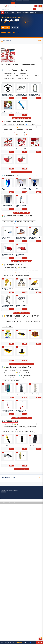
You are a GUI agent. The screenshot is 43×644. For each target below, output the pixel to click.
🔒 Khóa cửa (13, 431)
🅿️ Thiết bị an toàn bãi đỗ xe (7, 221)
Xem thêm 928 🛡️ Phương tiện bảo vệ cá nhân (22, 118)
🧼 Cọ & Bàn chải (29, 129)
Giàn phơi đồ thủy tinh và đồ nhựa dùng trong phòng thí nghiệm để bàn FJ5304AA (34, 394)
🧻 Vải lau (38, 124)
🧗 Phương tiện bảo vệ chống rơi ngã (23, 78)
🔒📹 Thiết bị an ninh (10, 421)
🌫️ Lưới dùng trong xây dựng (29, 221)
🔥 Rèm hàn (28, 134)
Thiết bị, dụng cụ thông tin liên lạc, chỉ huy (26, 431)
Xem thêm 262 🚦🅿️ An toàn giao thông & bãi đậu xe (21, 261)
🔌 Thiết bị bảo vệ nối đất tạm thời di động (10, 270)
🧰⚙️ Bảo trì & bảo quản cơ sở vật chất (17, 121)
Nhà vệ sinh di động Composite (7, 393)
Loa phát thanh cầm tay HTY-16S (7, 461)
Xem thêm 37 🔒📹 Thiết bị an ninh (21, 469)
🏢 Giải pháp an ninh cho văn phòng (9, 426)
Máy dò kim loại (37, 429)
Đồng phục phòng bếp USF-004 (21, 188)
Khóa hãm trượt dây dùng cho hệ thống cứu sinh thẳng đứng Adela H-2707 (21, 95)
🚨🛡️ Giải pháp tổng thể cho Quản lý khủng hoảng (11, 321)
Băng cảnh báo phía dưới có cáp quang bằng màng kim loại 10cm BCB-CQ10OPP (21, 238)
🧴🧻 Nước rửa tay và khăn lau (25, 375)
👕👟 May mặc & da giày (11, 175)
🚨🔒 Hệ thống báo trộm (7, 424)
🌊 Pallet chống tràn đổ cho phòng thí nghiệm (31, 321)
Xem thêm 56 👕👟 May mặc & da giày (21, 212)
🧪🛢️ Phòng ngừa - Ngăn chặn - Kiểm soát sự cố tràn (12, 318)
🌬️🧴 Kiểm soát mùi (20, 377)
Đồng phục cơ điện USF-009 (7, 205)
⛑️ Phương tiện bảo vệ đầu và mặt (8, 73)
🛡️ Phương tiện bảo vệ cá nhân (14, 70)
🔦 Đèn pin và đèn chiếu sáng (7, 134)
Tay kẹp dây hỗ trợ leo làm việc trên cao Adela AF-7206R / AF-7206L (7, 112)
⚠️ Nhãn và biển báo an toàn (7, 129)
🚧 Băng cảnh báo (25, 132)
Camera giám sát (5, 431)
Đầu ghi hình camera (18, 429)
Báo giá (11, 114)
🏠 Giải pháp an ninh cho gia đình (29, 424)
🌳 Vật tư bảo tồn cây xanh (7, 372)
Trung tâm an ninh (21, 426)
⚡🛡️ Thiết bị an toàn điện (12, 265)
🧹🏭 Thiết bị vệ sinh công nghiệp (8, 370)
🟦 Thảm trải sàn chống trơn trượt (8, 127)
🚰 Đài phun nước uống (6, 132)
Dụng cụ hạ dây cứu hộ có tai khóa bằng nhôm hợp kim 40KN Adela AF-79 (7, 95)
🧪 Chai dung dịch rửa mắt (7, 326)
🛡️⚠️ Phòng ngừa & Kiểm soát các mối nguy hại (20, 316)
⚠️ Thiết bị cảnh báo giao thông (8, 218)
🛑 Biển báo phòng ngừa (7, 223)
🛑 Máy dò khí (33, 127)
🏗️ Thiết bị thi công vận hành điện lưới (22, 272)
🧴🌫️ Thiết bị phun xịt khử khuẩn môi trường (10, 380)
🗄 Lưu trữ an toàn (20, 124)
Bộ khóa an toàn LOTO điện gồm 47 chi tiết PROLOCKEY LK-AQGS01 (21, 149)
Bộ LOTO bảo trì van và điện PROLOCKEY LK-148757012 (19, 64)
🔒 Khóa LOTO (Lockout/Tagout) (8, 124)
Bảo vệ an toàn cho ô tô (31, 426)
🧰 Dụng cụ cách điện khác (7, 272)
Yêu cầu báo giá (15, 27)
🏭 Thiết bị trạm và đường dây (7, 275)
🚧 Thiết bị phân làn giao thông (22, 218)
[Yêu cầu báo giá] (40, 639)
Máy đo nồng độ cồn (28, 429)
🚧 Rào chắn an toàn (19, 129)
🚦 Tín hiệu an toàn (17, 223)
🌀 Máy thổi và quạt (30, 124)
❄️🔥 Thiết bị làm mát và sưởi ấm (23, 370)
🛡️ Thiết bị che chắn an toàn (29, 223)
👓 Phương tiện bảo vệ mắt (22, 73)
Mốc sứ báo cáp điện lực (20, 288)
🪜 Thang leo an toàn (20, 134)
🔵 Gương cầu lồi (18, 221)
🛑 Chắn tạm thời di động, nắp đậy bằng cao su (29, 270)
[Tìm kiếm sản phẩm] (21, 6)
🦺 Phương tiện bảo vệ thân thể (8, 78)
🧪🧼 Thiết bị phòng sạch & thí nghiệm (9, 375)
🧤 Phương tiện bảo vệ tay (35, 75)
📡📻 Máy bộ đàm (17, 424)
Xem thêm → (40, 477)
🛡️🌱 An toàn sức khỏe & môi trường (16, 367)
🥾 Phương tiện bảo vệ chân (7, 80)
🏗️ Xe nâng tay (16, 132)
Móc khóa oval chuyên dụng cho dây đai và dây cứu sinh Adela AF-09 (34, 95)
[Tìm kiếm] (35, 6)
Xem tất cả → (40, 40)
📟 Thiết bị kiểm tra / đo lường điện (22, 275)
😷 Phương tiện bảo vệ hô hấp (7, 75)
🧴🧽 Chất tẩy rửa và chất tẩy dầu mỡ (22, 372)
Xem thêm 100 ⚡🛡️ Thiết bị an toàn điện (21, 312)
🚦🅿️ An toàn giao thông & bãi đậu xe (17, 216)
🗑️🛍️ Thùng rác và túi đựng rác (8, 377)
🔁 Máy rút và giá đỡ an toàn (22, 127)
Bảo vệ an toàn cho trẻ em (7, 429)
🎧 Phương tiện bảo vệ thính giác (22, 75)
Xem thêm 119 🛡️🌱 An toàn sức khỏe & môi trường (21, 417)
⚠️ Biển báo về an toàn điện (23, 267)
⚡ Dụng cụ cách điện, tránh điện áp (9, 267)
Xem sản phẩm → (5, 27)
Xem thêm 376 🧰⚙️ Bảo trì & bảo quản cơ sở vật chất (21, 172)
